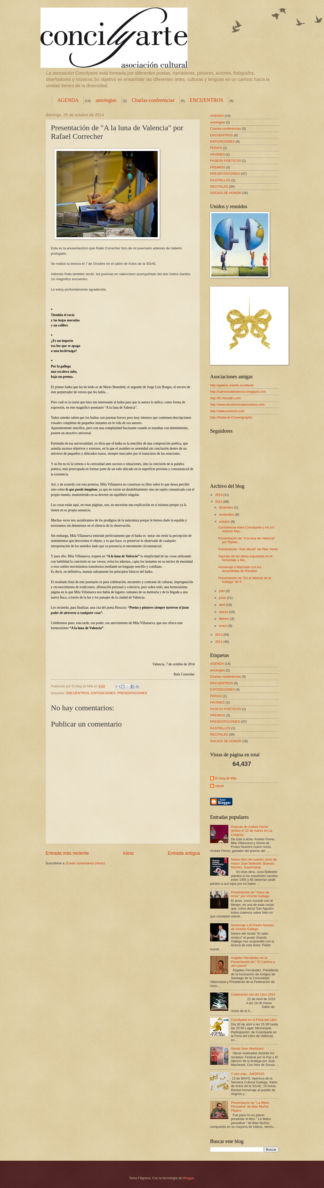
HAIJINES (217, 154)
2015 (219, 495)
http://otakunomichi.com (227, 411)
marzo (224, 612)
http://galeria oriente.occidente (232, 385)
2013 (219, 634)
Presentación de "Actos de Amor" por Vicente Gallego (250, 894)
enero (223, 626)
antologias (106, 100)
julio (222, 591)
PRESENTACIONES (132, 693)
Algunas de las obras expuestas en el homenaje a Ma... (245, 558)
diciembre (226, 507)
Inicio (128, 853)
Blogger (188, 1178)
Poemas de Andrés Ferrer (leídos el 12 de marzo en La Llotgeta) (251, 831)
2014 (219, 501)
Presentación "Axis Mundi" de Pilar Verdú (248, 549)
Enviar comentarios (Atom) (85, 863)
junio (223, 598)
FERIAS (216, 148)
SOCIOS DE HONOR (225, 193)
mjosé (219, 786)
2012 (219, 642)
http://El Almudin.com (225, 398)
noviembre (227, 514)
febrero (224, 619)
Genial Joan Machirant (247, 1048)
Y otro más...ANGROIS (247, 1074)
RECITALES (219, 186)
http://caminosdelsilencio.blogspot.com (238, 391)
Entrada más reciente (67, 853)
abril (222, 605)
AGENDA (67, 100)
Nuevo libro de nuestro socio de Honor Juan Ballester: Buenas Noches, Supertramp (254, 863)
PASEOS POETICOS (225, 161)
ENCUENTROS (206, 100)
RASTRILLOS (220, 180)
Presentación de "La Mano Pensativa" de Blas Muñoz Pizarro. (250, 1106)
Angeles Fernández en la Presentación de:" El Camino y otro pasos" (253, 961)
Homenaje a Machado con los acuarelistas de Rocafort (239, 569)
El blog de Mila (225, 778)
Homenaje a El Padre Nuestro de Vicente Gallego (252, 927)
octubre (225, 521)
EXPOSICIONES (103, 693)
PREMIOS (217, 167)
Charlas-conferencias (153, 100)
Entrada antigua (184, 853)
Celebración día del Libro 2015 (253, 994)
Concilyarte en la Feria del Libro (254, 1020)
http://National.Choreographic (231, 417)
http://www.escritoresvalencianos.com (237, 404)
